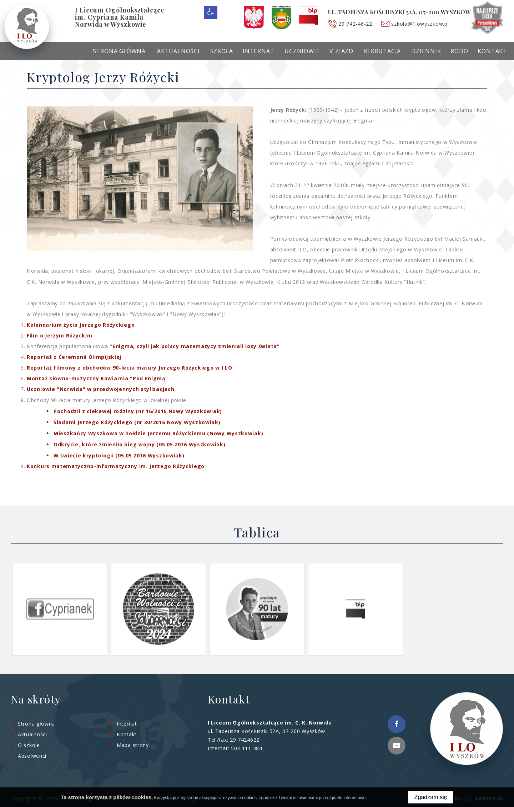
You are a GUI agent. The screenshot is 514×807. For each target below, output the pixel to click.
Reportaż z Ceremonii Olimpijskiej (74, 357)
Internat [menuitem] (258, 51)
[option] (59, 609)
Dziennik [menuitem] (426, 51)
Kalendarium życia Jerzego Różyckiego (81, 324)
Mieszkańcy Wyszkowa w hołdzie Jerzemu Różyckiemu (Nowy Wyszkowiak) (158, 433)
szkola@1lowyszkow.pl (420, 23)
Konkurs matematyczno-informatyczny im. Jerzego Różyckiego (116, 466)
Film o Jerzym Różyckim (59, 335)
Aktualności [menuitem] (178, 51)
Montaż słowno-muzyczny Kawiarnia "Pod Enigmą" (97, 378)
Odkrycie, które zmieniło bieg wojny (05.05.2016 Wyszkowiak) (139, 444)
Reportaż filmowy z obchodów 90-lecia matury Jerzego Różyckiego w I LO (129, 367)
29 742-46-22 (355, 23)
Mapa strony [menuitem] (133, 745)
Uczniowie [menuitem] (301, 51)
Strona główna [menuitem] (119, 51)
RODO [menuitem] (459, 51)
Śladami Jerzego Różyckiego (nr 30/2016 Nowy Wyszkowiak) (137, 422)
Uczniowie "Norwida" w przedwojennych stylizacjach (100, 389)
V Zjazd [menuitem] (341, 51)
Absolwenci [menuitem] (32, 755)
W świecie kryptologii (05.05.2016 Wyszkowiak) (119, 455)
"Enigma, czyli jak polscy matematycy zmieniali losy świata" (194, 346)
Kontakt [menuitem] (492, 51)
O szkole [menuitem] (29, 745)
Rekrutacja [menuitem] (382, 51)
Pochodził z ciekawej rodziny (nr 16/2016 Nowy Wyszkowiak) (138, 411)
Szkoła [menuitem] (221, 51)
